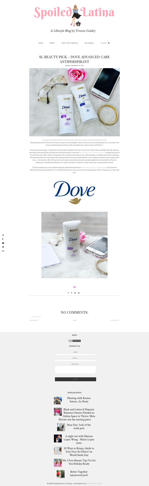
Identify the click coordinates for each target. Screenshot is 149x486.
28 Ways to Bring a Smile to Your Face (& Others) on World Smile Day (79, 452)
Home (40, 43)
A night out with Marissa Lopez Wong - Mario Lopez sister (79, 440)
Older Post (115, 320)
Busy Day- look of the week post (79, 426)
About (52, 43)
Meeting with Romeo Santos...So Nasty (79, 399)
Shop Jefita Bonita (70, 43)
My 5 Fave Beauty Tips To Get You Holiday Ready (79, 462)
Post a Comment (36, 316)
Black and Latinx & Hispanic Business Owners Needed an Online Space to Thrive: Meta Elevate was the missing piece (77, 414)
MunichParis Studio (94, 483)
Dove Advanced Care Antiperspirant (92, 152)
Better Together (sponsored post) (79, 473)
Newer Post (34, 320)
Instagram (89, 43)
